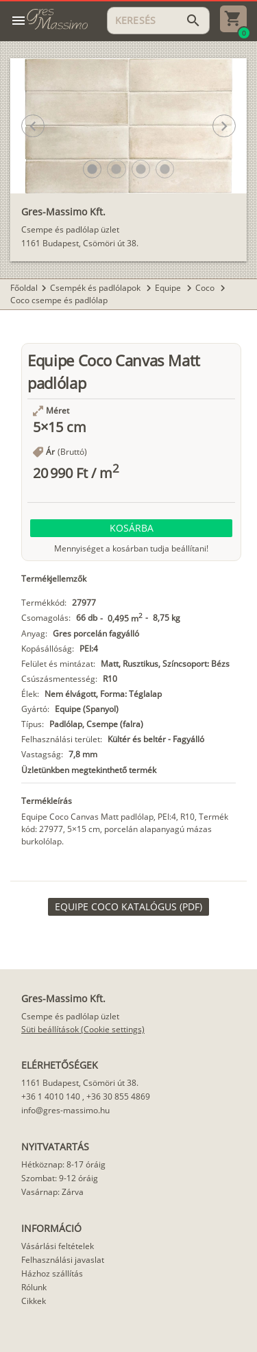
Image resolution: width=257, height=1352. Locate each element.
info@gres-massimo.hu (65, 1110)
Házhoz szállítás (52, 1273)
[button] (92, 169)
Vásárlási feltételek (57, 1246)
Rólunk (34, 1287)
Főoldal (24, 288)
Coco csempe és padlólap (59, 300)
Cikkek (33, 1301)
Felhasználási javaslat (62, 1260)
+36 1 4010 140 (50, 1096)
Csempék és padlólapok (96, 288)
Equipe (169, 288)
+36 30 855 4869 (118, 1096)
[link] (128, 907)
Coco (206, 288)
